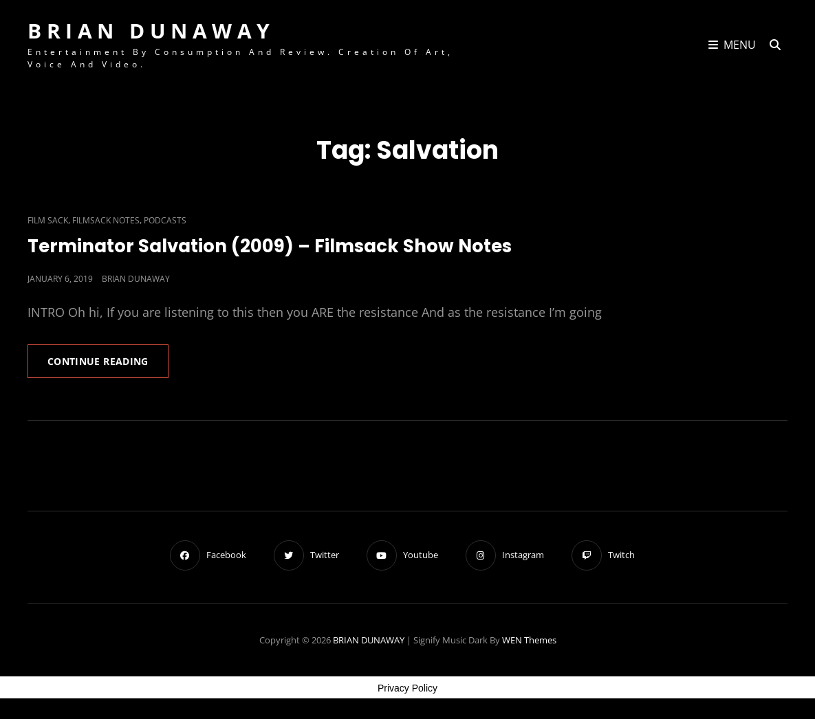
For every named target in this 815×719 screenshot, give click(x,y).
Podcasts (165, 220)
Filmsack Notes (106, 220)
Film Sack (48, 220)
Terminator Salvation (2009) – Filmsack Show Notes (270, 246)
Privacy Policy (407, 688)
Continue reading (108, 365)
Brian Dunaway (136, 279)
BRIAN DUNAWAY (151, 30)
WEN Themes (529, 640)
